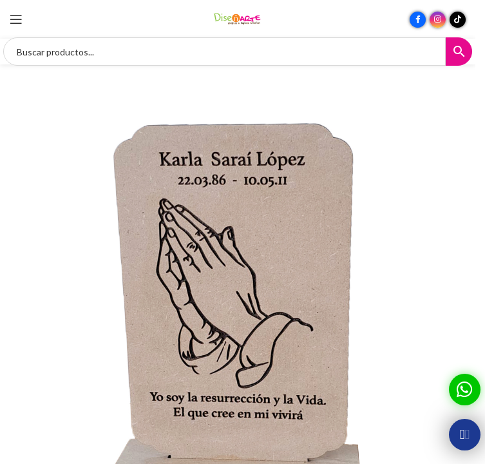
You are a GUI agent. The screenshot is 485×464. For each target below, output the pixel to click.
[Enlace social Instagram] (438, 20)
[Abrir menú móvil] (16, 19)
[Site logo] (238, 18)
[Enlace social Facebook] (418, 20)
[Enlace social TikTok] (458, 20)
